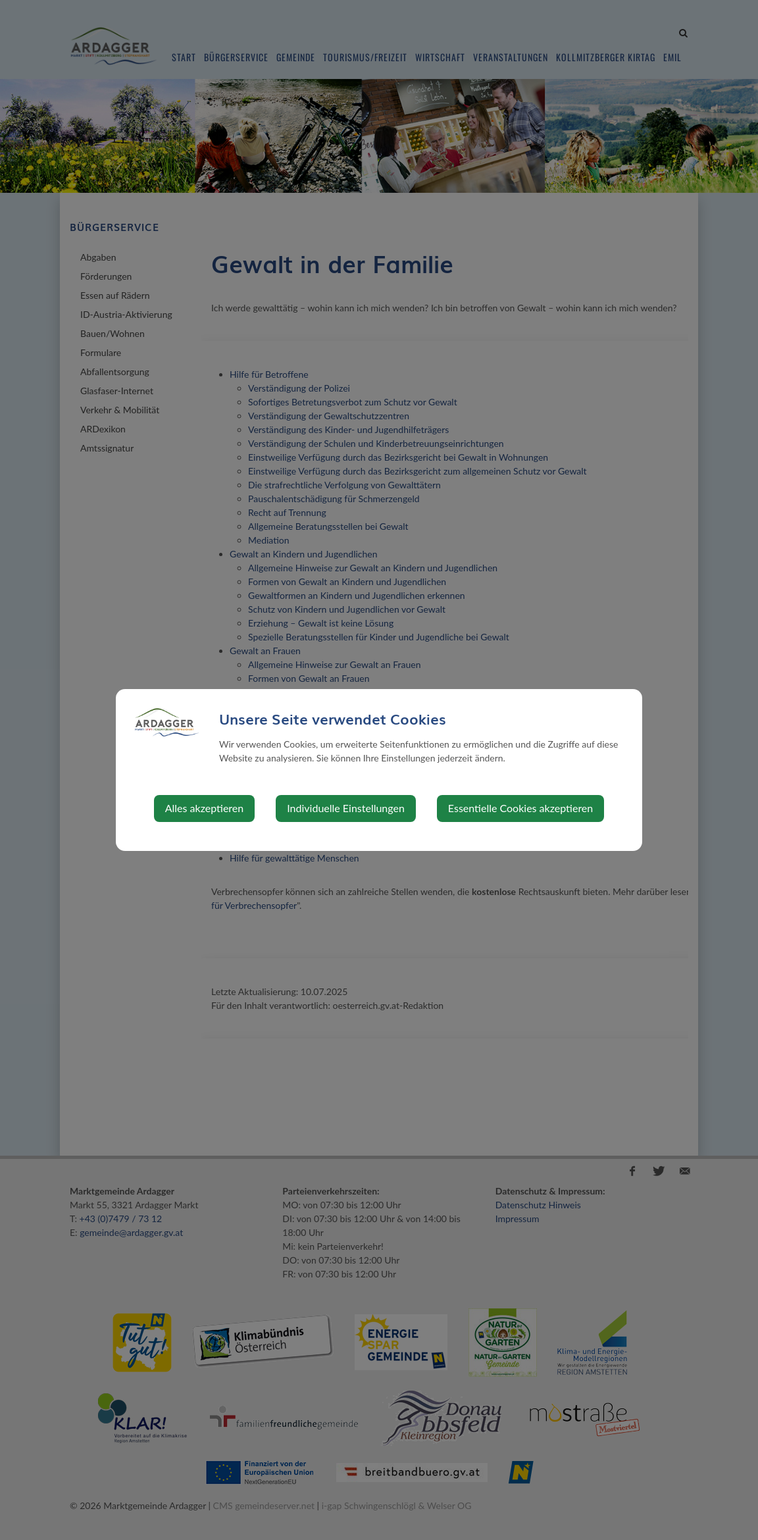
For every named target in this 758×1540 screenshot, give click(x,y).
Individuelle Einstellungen (346, 808)
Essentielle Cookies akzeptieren (520, 808)
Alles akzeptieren (204, 808)
